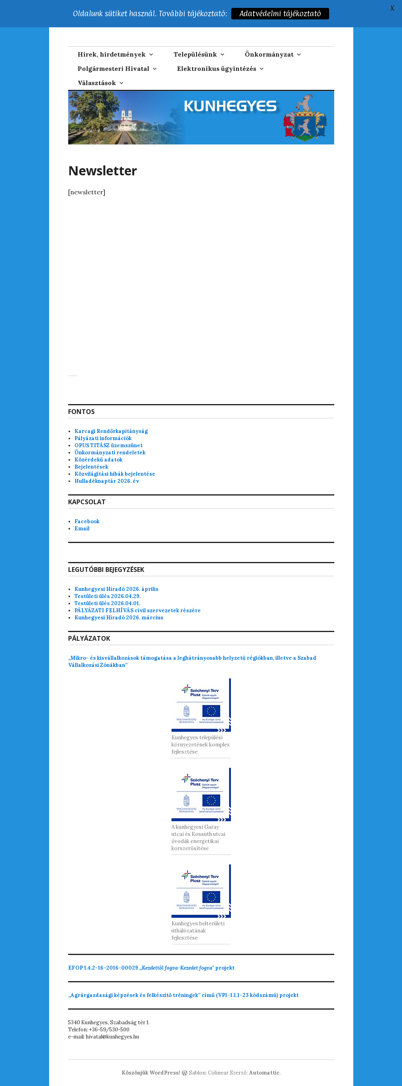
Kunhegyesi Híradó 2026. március (118, 617)
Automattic (264, 1072)
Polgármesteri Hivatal (113, 68)
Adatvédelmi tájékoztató (280, 13)
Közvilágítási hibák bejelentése (114, 474)
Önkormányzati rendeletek (109, 452)
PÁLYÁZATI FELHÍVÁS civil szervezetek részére (137, 610)
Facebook (86, 521)
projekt (151, 967)
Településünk (195, 54)
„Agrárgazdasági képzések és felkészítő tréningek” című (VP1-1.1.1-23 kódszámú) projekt (183, 995)
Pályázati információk (102, 438)
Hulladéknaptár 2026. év (106, 481)
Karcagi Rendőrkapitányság (111, 431)
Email (82, 528)
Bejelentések (91, 466)
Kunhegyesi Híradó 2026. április (116, 589)
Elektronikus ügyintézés (216, 68)
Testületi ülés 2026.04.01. (107, 603)
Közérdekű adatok (98, 459)
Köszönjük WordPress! (151, 1072)
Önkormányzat (269, 54)
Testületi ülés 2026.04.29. (107, 596)
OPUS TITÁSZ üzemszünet (108, 445)
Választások (97, 83)
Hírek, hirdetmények (112, 54)
